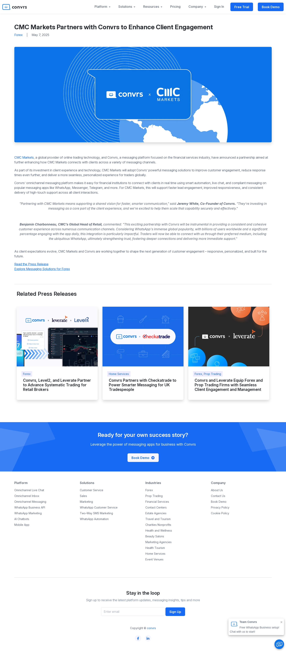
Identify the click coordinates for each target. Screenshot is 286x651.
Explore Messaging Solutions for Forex (42, 269)
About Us (217, 490)
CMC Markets (24, 157)
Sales (83, 496)
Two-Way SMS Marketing (96, 513)
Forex (149, 490)
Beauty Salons (154, 536)
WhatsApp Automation (94, 519)
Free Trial (241, 7)
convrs (151, 628)
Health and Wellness (158, 530)
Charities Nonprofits (158, 524)
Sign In (219, 7)
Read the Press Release (31, 264)
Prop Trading (154, 496)
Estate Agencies (155, 513)
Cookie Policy (220, 513)
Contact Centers (156, 507)
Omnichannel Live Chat (29, 490)
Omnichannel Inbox (26, 496)
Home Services (155, 553)
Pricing (175, 7)
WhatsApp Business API (29, 507)
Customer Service (91, 490)
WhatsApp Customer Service (99, 507)
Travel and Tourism (158, 519)
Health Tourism (155, 547)
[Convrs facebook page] (138, 638)
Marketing (86, 501)
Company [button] (196, 7)
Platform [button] (101, 7)
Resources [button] (151, 7)
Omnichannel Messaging (30, 501)
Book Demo (271, 7)
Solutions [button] (125, 7)
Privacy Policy (220, 507)
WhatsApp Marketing (28, 513)
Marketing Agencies (158, 542)
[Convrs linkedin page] (148, 638)
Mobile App (21, 524)
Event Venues (154, 559)
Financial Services (157, 501)
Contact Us (218, 496)
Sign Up (175, 612)
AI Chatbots (21, 519)
